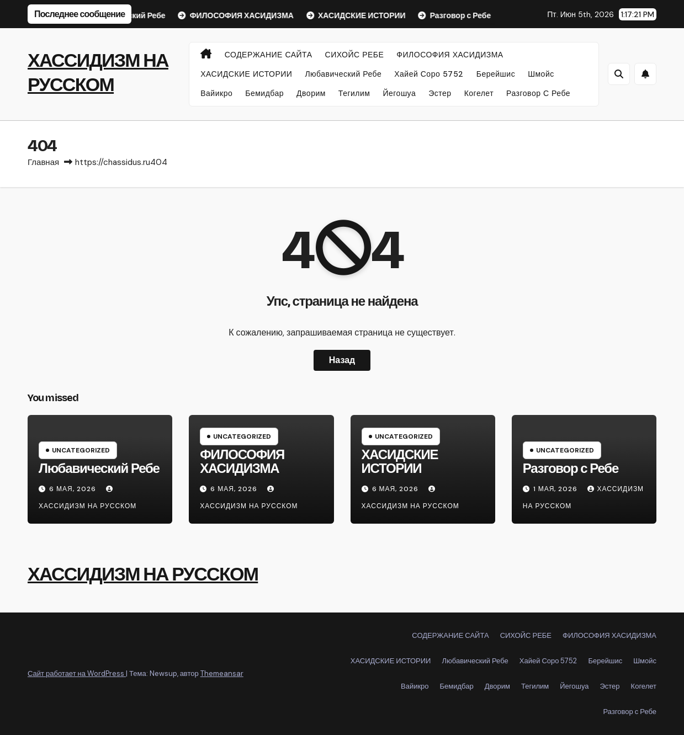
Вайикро (216, 93)
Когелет (479, 93)
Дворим (311, 93)
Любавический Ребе (343, 74)
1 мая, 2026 (556, 488)
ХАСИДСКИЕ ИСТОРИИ (246, 74)
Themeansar (221, 673)
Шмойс (541, 74)
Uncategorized (81, 450)
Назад (342, 360)
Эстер (439, 93)
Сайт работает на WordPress (77, 673)
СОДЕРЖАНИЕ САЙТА (268, 55)
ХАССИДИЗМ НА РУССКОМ (143, 574)
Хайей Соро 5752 (429, 74)
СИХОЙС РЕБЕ (354, 55)
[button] (619, 74)
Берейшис (495, 74)
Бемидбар (264, 93)
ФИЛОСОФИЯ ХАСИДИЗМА (449, 55)
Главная (43, 162)
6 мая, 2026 (73, 488)
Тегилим (354, 93)
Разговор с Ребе (538, 93)
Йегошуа (399, 93)
